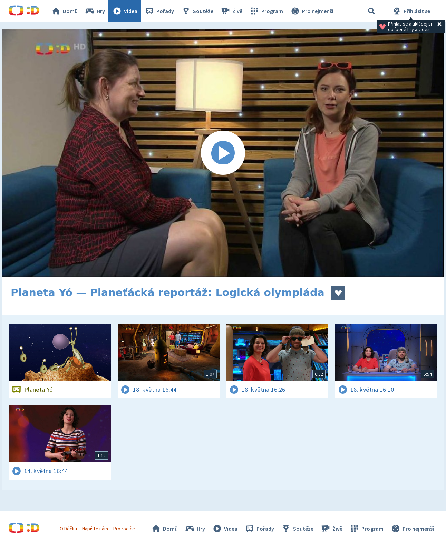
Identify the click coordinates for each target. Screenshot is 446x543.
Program (266, 11)
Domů (64, 11)
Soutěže (197, 11)
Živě (231, 11)
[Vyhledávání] (371, 11)
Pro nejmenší (311, 11)
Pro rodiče (124, 528)
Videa (124, 11)
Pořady (159, 11)
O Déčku (68, 528)
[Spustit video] (223, 153)
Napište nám (95, 528)
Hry (95, 11)
